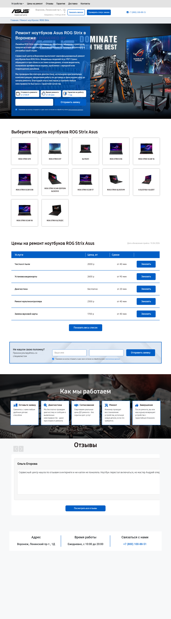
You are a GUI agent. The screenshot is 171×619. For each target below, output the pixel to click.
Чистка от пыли (22, 264)
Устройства (16, 3)
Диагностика (21, 289)
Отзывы (49, 3)
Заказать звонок (76, 12)
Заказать (146, 264)
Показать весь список (86, 327)
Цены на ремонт (35, 3)
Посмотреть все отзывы (85, 508)
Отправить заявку (70, 102)
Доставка (72, 3)
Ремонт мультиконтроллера (28, 301)
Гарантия (60, 3)
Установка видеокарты (26, 276)
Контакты (85, 3)
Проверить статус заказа (98, 12)
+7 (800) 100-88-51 (135, 544)
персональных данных (75, 110)
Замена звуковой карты (26, 314)
